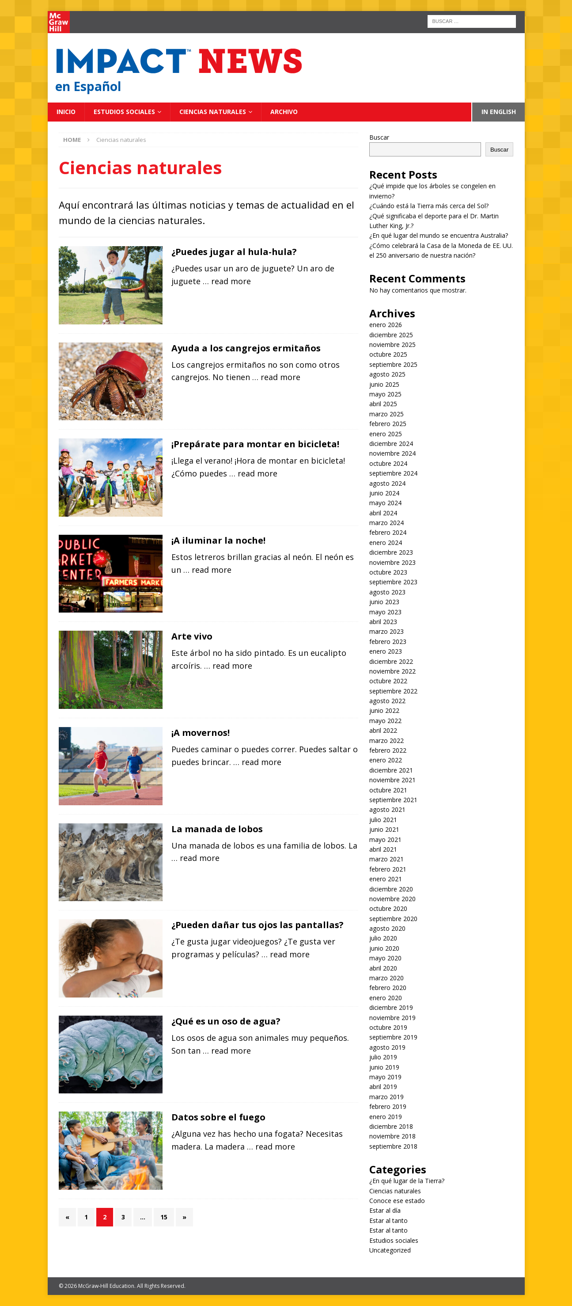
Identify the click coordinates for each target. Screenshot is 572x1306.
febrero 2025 (387, 423)
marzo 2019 (386, 1097)
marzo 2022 (386, 740)
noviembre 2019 (392, 1017)
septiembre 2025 (393, 364)
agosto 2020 (387, 928)
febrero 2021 (387, 869)
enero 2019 (385, 1116)
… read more (227, 281)
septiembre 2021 (393, 800)
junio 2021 (384, 829)
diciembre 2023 (391, 552)
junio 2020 (384, 948)
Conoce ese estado (397, 1200)
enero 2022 (385, 760)
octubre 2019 (388, 1027)
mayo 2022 (385, 720)
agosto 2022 (387, 701)
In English (498, 111)
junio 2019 (384, 1067)
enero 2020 (385, 998)
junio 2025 (384, 384)
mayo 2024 (385, 503)
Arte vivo (191, 636)
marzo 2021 (386, 859)
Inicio (66, 111)
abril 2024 (383, 513)
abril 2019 (383, 1086)
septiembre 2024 (393, 473)
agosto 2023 (387, 592)
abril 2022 (383, 730)
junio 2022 (384, 710)
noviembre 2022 (392, 671)
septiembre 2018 (393, 1146)
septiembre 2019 (393, 1037)
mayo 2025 (385, 394)
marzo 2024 (386, 522)
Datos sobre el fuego (218, 1117)
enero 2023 (385, 651)
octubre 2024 (388, 463)
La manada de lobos (217, 829)
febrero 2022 (387, 750)
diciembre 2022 (391, 661)
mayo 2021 (385, 839)
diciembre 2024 (391, 443)
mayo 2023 (385, 612)
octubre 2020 (388, 908)
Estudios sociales (124, 111)
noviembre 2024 (392, 453)
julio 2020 (383, 938)
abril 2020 (383, 968)
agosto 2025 (387, 374)
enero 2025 (385, 434)
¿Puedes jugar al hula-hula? (234, 252)
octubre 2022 (388, 681)
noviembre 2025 (392, 344)
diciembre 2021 (391, 770)
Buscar (379, 137)
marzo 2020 (386, 978)
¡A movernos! (200, 733)
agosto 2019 (387, 1047)
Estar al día (385, 1210)
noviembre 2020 (392, 899)
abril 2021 (383, 849)
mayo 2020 (385, 958)
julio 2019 (383, 1057)
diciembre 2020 (391, 889)
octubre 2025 (388, 354)
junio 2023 (384, 602)
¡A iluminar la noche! (218, 540)
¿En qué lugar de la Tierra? (406, 1181)
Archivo (284, 111)
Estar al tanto (388, 1220)
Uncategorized (390, 1250)
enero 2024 (385, 542)
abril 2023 (383, 621)
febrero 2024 (387, 532)
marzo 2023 (386, 631)
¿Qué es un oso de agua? (225, 1021)
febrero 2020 (387, 987)
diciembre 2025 (391, 335)
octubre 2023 (388, 572)
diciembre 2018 (391, 1126)
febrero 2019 (387, 1106)
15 (163, 1217)
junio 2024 (384, 493)
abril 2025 (383, 404)
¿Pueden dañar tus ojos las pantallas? (257, 925)
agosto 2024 (387, 483)
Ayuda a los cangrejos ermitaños (246, 348)
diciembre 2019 (391, 1007)
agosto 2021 (387, 809)
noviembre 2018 (392, 1136)
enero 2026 (385, 324)
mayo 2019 (385, 1077)
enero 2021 (385, 879)
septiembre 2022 (393, 691)
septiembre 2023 (393, 582)
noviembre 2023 (392, 562)
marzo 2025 (386, 414)
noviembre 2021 (392, 780)
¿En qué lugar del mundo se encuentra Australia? (438, 235)
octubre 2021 (388, 790)
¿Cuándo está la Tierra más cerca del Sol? (429, 206)
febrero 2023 (387, 641)
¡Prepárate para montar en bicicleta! (255, 444)
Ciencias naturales (212, 111)
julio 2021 (383, 819)
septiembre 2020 (393, 918)
